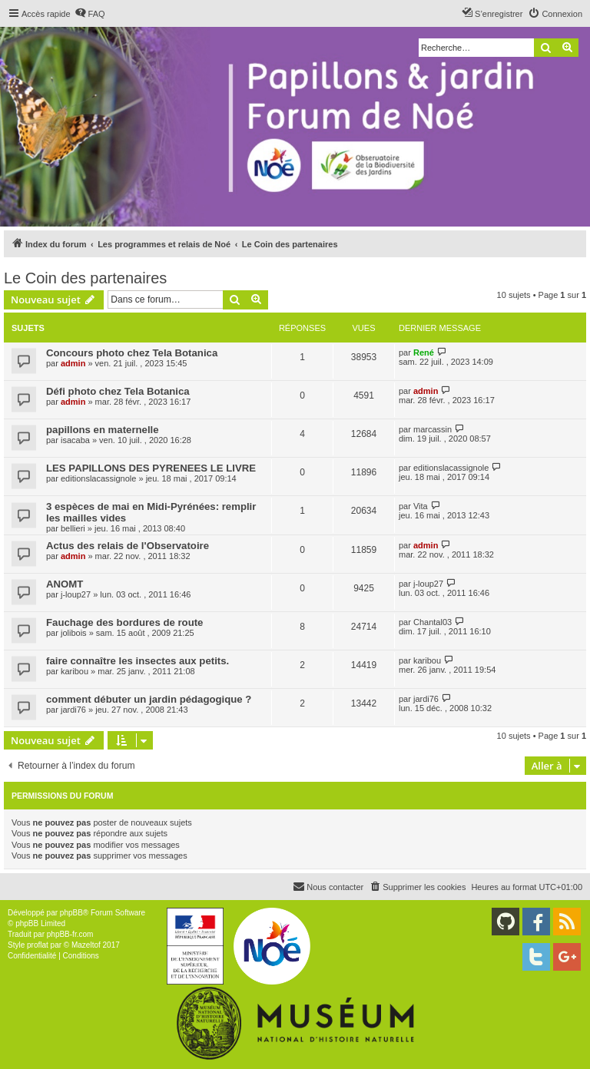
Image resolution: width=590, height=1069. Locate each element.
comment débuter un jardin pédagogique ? (148, 699)
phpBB (71, 912)
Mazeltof (86, 945)
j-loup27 (76, 594)
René (423, 352)
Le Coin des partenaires (85, 278)
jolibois (74, 632)
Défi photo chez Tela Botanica (118, 391)
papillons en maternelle (102, 429)
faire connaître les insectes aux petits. (137, 661)
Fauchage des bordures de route (124, 622)
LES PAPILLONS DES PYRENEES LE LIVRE (151, 468)
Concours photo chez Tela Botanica (131, 353)
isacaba (75, 440)
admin (73, 363)
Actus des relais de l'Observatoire (127, 545)
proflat (37, 945)
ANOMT (64, 584)
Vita (420, 506)
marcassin (432, 429)
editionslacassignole (98, 478)
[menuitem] (90, 14)
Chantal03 (432, 622)
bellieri (73, 528)
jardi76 (73, 709)
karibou (74, 671)
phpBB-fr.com (70, 934)
